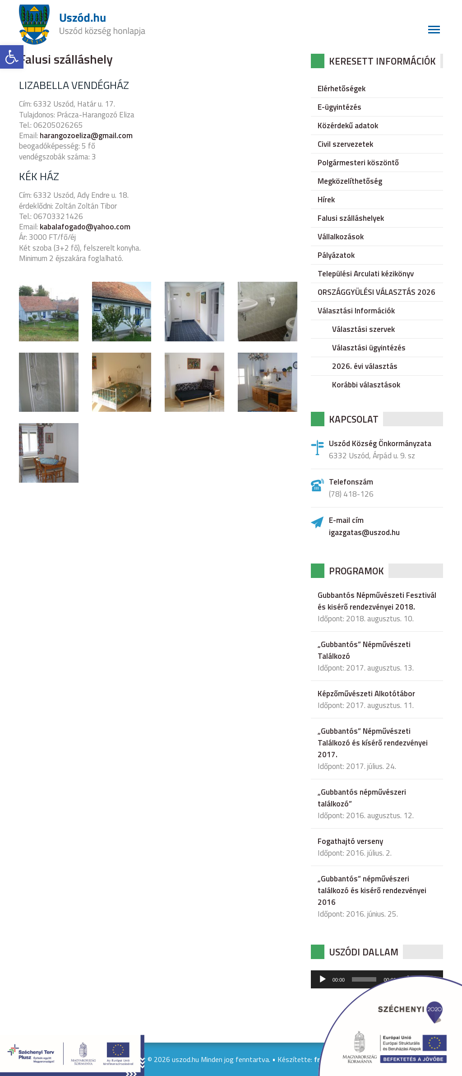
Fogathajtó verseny (350, 841)
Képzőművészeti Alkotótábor (366, 693)
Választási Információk (356, 311)
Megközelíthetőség (350, 181)
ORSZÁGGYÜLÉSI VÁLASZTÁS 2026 (376, 292)
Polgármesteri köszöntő (358, 162)
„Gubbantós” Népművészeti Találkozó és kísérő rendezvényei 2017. (373, 742)
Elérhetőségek (341, 88)
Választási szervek (363, 329)
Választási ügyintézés (369, 348)
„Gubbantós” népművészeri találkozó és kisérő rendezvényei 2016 (372, 890)
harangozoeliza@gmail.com (86, 135)
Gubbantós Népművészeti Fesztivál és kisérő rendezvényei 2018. (377, 601)
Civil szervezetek (345, 144)
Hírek (326, 199)
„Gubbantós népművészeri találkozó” (362, 798)
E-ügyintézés (339, 107)
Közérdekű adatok (348, 125)
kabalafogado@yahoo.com (85, 227)
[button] (11, 57)
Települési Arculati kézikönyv (366, 273)
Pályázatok (336, 255)
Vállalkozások (341, 236)
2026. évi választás (364, 366)
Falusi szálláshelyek (351, 218)
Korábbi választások (366, 385)
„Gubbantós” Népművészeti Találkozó (364, 650)
